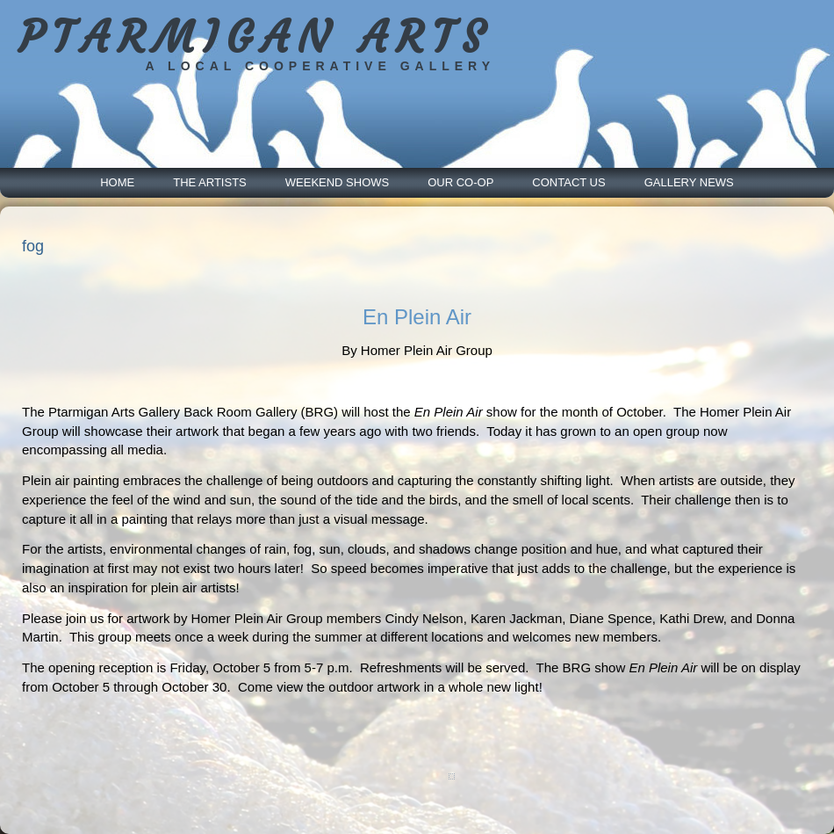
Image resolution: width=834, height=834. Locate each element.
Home (117, 182)
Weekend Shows (337, 182)
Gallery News (689, 182)
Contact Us (568, 182)
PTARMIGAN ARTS (255, 37)
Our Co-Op (460, 182)
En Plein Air (417, 317)
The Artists (210, 182)
